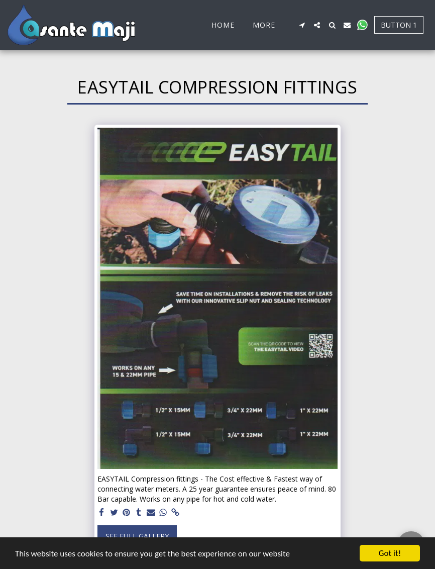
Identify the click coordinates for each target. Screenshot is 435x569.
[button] (302, 25)
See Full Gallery (137, 536)
